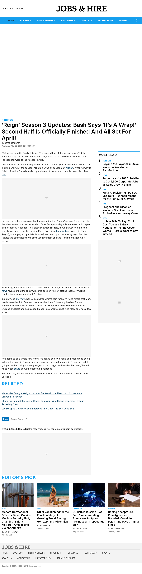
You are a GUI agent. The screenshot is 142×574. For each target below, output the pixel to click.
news (4, 290)
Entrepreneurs (46, 20)
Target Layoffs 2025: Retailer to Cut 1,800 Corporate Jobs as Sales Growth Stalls (121, 181)
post (4, 174)
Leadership (68, 20)
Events (123, 20)
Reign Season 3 (19, 419)
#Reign (69, 167)
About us (7, 558)
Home (11, 20)
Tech (104, 189)
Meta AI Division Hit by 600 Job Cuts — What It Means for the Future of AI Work (120, 196)
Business (25, 20)
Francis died (63, 231)
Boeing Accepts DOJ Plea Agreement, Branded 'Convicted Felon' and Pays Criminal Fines (123, 518)
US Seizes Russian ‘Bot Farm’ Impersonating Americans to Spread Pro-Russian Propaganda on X (88, 518)
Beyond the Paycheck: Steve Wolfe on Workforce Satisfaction (121, 167)
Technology (105, 20)
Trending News (7, 120)
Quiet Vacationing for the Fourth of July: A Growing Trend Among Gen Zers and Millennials (53, 516)
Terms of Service (66, 558)
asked (17, 368)
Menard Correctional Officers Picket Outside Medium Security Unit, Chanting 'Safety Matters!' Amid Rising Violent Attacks (16, 520)
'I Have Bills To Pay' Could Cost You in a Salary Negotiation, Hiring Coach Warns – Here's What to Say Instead (120, 228)
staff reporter (12, 143)
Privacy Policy (43, 558)
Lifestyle (86, 20)
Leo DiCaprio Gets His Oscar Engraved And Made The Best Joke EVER (38, 408)
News (104, 218)
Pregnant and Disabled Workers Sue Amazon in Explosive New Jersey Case (120, 210)
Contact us (23, 558)
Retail (105, 175)
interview (20, 299)
